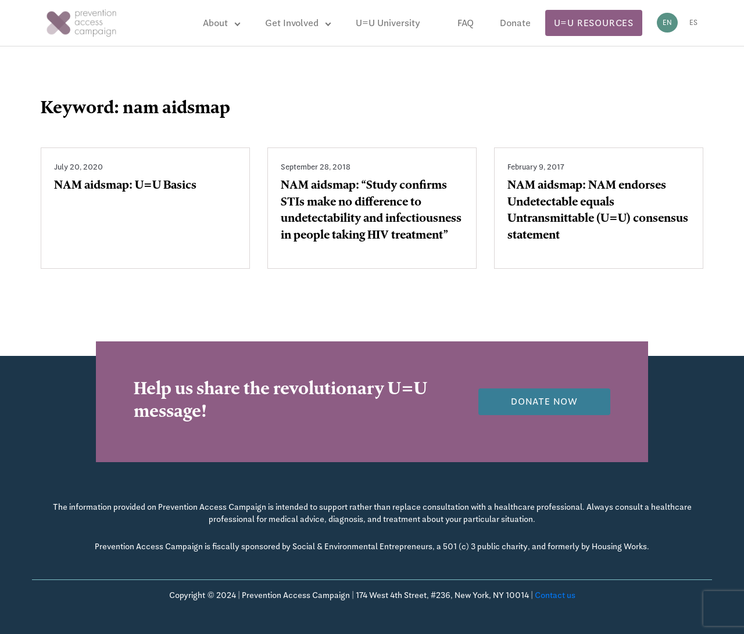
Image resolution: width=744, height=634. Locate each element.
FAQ (465, 22)
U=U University (388, 22)
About (215, 22)
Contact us (555, 595)
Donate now (544, 401)
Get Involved (292, 22)
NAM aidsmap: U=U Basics (125, 186)
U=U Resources (594, 22)
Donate (515, 22)
